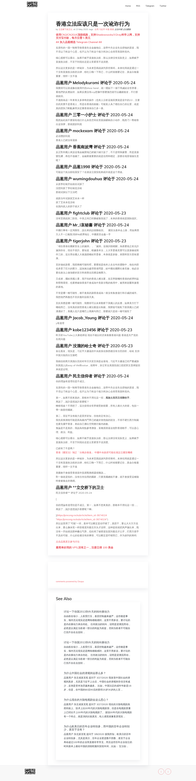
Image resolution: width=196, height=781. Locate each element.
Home (128, 6)
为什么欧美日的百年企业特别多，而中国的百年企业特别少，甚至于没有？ (97, 728)
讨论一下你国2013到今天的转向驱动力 (87, 611)
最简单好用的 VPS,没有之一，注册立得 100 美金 (84, 547)
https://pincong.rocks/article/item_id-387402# (82, 515)
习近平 (102, 29)
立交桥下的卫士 (65, 29)
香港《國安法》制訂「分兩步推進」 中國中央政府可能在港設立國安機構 (94, 452)
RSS (138, 6)
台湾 (97, 29)
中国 (107, 29)
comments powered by (70, 581)
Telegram (149, 6)
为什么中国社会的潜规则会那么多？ (85, 673)
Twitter (163, 6)
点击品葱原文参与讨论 (68, 541)
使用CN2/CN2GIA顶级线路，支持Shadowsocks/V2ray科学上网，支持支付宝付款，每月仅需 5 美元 (98, 36)
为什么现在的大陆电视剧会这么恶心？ (86, 699)
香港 (112, 29)
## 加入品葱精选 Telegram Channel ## (79, 42)
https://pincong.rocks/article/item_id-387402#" (82, 519)
